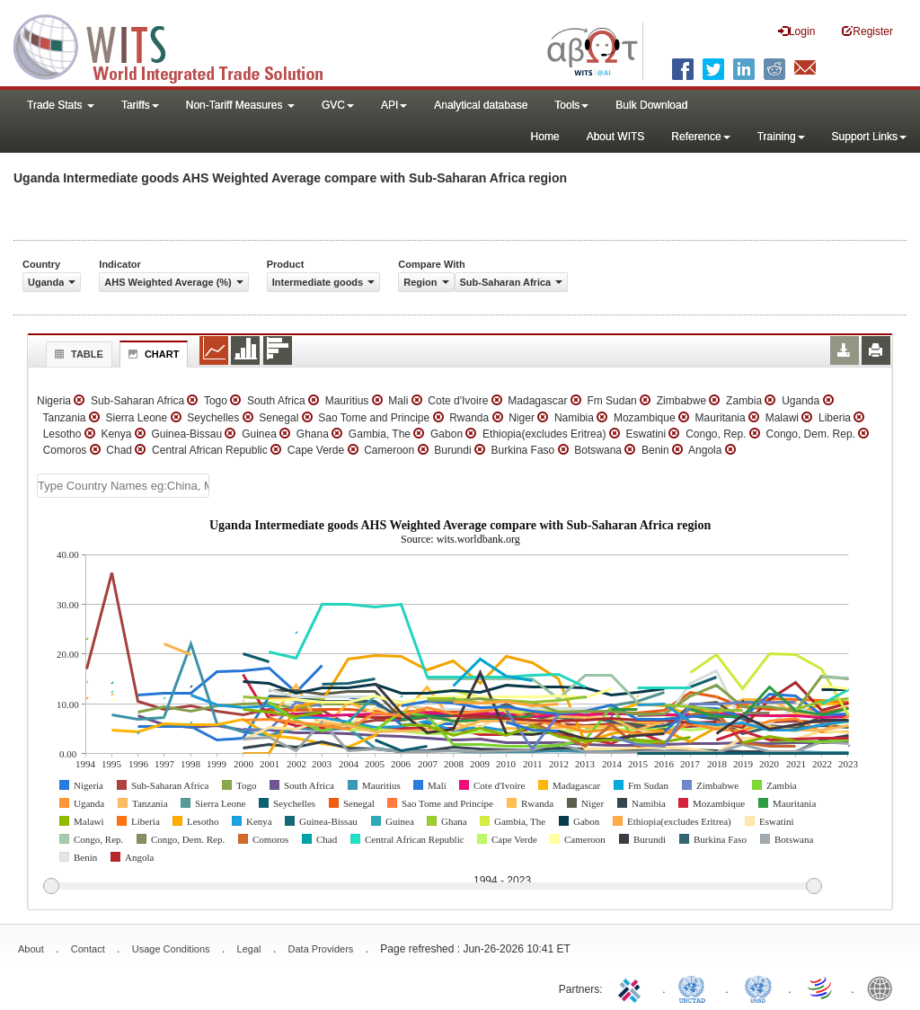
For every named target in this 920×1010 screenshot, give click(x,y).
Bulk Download (651, 105)
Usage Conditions (171, 949)
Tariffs (140, 105)
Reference (700, 136)
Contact (88, 949)
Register (867, 31)
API (394, 105)
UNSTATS (758, 988)
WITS (179, 45)
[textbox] (123, 486)
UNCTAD (695, 988)
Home (545, 136)
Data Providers (321, 949)
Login (796, 31)
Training (781, 136)
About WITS (616, 136)
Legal (249, 949)
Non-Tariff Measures (240, 105)
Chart (152, 354)
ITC (632, 988)
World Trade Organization (821, 988)
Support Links (869, 136)
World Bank (884, 988)
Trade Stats (60, 105)
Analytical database (480, 105)
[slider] (432, 886)
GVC (338, 105)
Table (76, 354)
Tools (571, 105)
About (31, 949)
